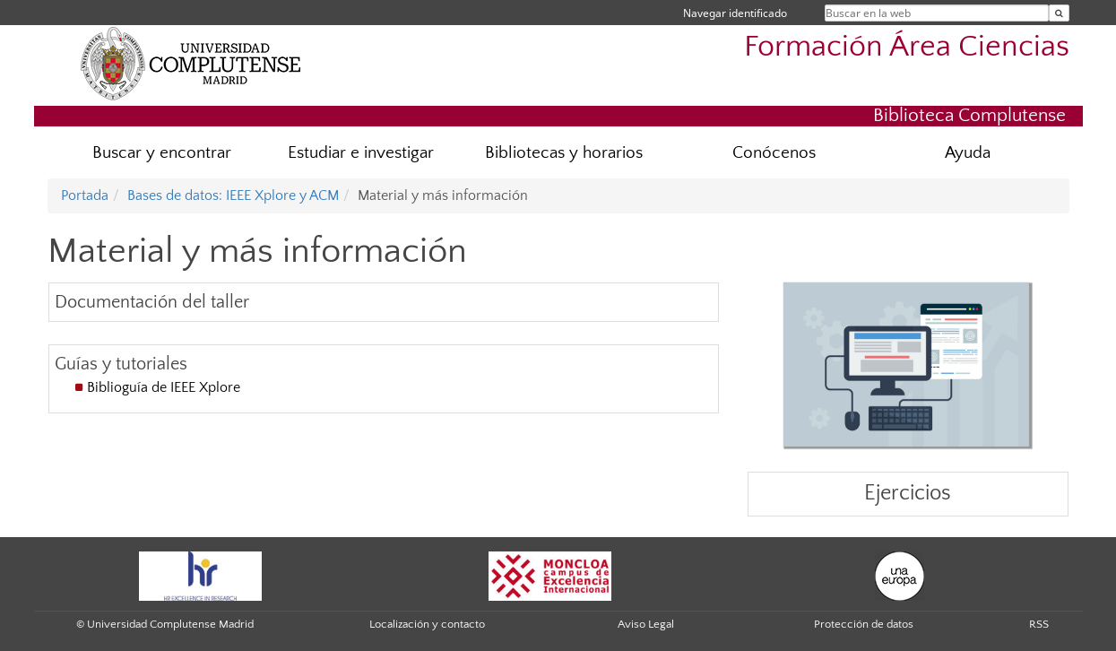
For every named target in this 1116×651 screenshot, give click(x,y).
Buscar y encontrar (161, 152)
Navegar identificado (735, 13)
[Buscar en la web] (1059, 13)
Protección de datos (863, 624)
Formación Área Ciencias (906, 47)
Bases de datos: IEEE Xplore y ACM (233, 195)
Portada (84, 195)
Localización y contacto (427, 624)
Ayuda (968, 152)
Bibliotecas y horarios (564, 152)
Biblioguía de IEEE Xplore (165, 387)
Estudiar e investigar (361, 152)
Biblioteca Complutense (969, 115)
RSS (1039, 624)
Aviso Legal (646, 624)
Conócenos (774, 152)
